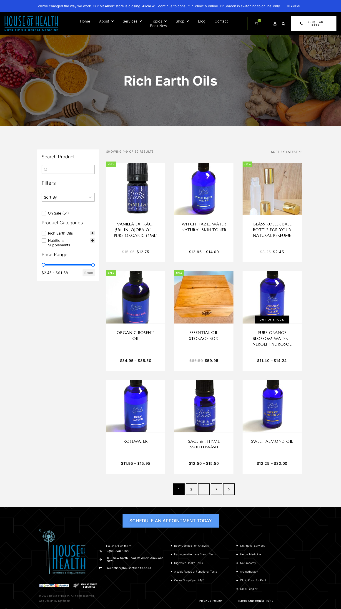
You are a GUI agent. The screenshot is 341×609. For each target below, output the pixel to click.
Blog (202, 21)
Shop (182, 21)
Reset (88, 273)
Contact (221, 21)
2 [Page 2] (191, 489)
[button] (283, 24)
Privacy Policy (211, 600)
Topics (159, 21)
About (106, 21)
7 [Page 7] (216, 489)
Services (132, 21)
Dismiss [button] (293, 5)
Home (85, 21)
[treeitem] (68, 233)
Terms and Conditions (255, 600)
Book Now (158, 25)
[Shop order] (286, 151)
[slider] (43, 265)
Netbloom (64, 600)
